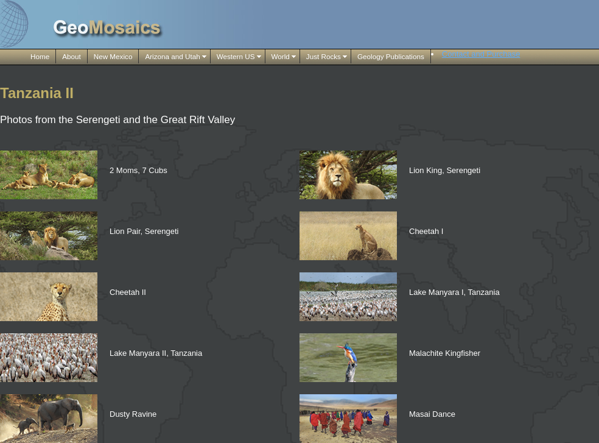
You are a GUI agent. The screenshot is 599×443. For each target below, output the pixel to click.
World (280, 56)
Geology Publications (390, 56)
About (71, 56)
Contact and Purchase (481, 53)
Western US (236, 56)
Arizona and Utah (172, 56)
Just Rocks (323, 56)
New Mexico (113, 56)
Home (39, 56)
